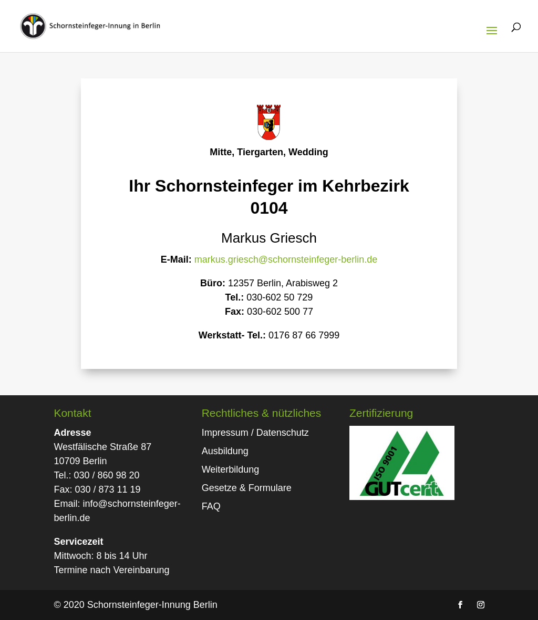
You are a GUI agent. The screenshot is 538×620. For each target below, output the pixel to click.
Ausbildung (225, 451)
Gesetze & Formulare (247, 488)
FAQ (211, 506)
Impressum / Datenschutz (255, 432)
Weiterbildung (231, 469)
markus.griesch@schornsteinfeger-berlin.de (285, 259)
